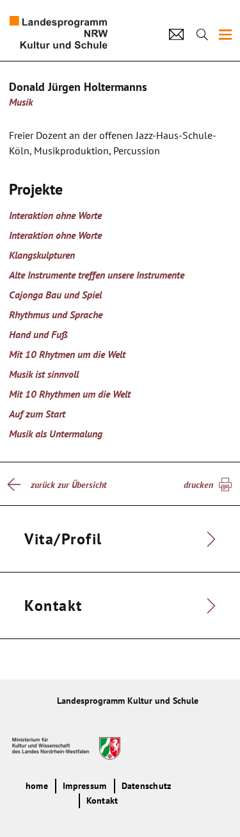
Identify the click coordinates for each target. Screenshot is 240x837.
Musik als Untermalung (55, 433)
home (37, 786)
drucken (198, 485)
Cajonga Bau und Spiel (55, 294)
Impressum (84, 786)
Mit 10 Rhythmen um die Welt (70, 393)
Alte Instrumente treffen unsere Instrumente (96, 274)
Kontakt (102, 800)
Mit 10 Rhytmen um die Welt (67, 354)
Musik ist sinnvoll (44, 374)
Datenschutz (147, 786)
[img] (225, 34)
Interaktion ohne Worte (55, 215)
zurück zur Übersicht (68, 485)
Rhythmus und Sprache (55, 314)
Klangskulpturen (42, 254)
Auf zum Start (37, 413)
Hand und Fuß (38, 334)
